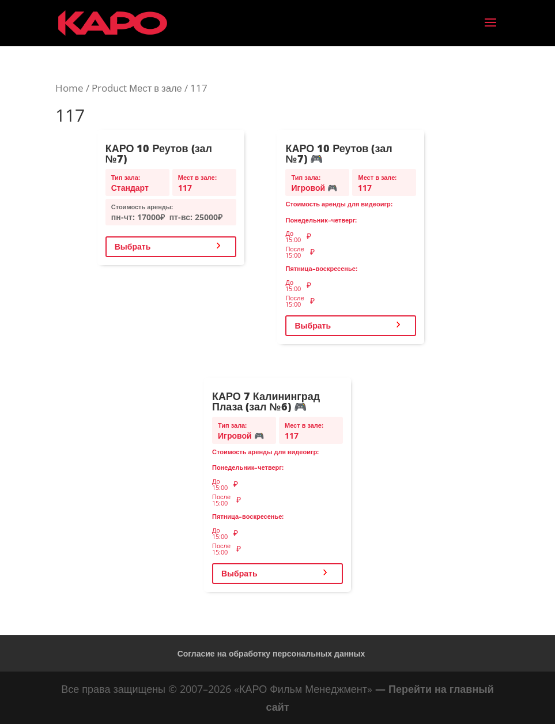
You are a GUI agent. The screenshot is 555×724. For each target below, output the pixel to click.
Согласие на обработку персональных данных (271, 653)
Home (69, 88)
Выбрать (133, 246)
